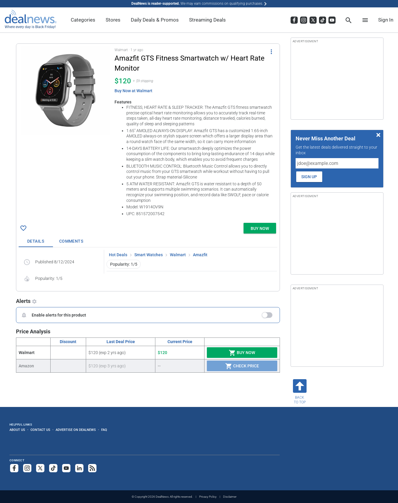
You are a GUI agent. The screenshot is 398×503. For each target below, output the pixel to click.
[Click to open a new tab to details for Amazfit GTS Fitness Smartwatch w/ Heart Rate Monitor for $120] (65, 90)
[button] (148, 132)
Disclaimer (229, 496)
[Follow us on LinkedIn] (79, 468)
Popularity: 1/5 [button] (123, 264)
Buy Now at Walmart (133, 90)
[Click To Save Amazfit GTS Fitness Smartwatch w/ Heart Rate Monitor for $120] (23, 228)
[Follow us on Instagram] (27, 468)
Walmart (178, 254)
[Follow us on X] (40, 468)
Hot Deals (118, 254)
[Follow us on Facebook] (14, 468)
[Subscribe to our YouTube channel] (66, 468)
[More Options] (271, 51)
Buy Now (242, 352)
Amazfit (200, 254)
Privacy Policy (208, 496)
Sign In (385, 20)
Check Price (242, 366)
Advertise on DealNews (76, 430)
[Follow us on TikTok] (53, 468)
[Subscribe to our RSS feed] (92, 468)
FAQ (104, 430)
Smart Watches (148, 254)
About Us (17, 430)
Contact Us (40, 430)
